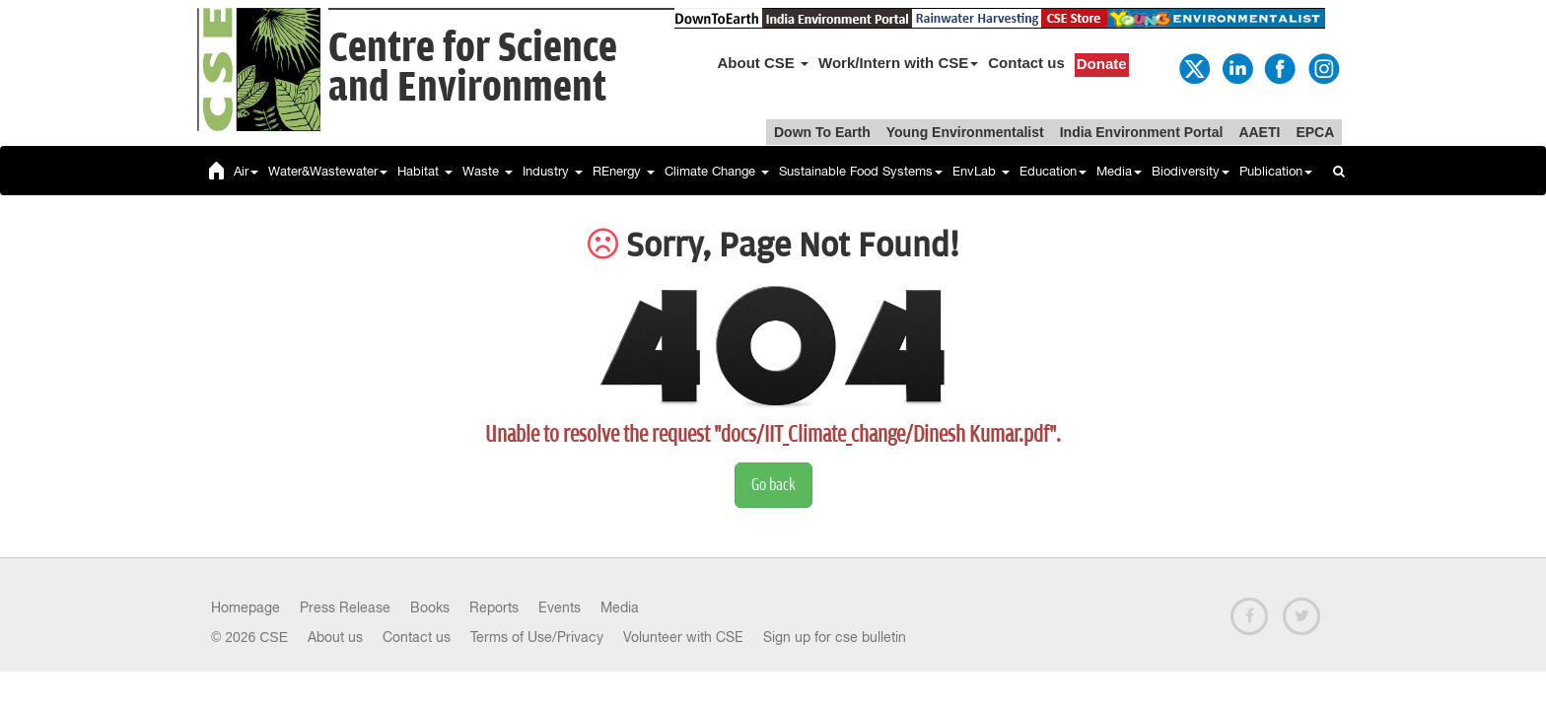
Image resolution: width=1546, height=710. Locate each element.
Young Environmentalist (965, 132)
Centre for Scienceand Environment (472, 68)
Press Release (345, 607)
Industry (553, 171)
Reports (494, 607)
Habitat (425, 171)
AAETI (1259, 132)
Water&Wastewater (327, 171)
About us (335, 637)
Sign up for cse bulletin (834, 637)
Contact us (1026, 62)
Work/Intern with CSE (898, 62)
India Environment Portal (1142, 132)
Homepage (245, 607)
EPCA (1315, 132)
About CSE (763, 62)
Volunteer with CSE (683, 637)
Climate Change (717, 171)
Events (559, 607)
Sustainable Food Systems (861, 171)
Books (430, 607)
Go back (773, 485)
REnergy (624, 171)
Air (246, 171)
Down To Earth (822, 132)
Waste (487, 171)
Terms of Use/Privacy (536, 637)
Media (1119, 171)
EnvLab (981, 171)
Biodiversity (1191, 171)
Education (1053, 171)
